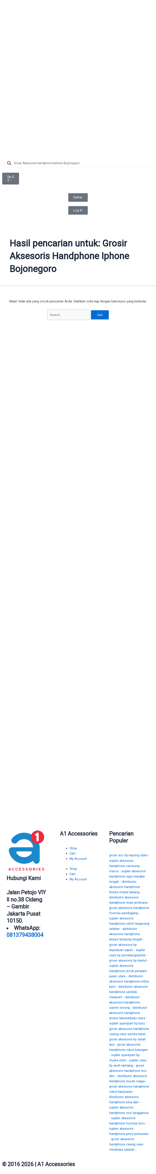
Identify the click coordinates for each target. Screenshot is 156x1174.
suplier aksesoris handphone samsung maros (124, 866)
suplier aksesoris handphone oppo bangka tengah (127, 876)
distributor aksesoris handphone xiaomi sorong (124, 1002)
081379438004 (25, 935)
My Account (78, 859)
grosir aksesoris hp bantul (127, 960)
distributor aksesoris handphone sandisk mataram (128, 992)
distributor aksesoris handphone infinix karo (129, 981)
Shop (73, 848)
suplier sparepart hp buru (127, 1023)
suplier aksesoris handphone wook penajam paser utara (128, 971)
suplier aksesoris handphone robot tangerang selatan (129, 923)
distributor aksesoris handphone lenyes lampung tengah (125, 934)
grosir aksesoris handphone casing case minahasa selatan (126, 1144)
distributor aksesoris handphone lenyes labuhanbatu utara (128, 1013)
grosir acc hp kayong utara (128, 855)
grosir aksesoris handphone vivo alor (128, 1071)
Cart (72, 853)
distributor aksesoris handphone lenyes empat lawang (124, 887)
